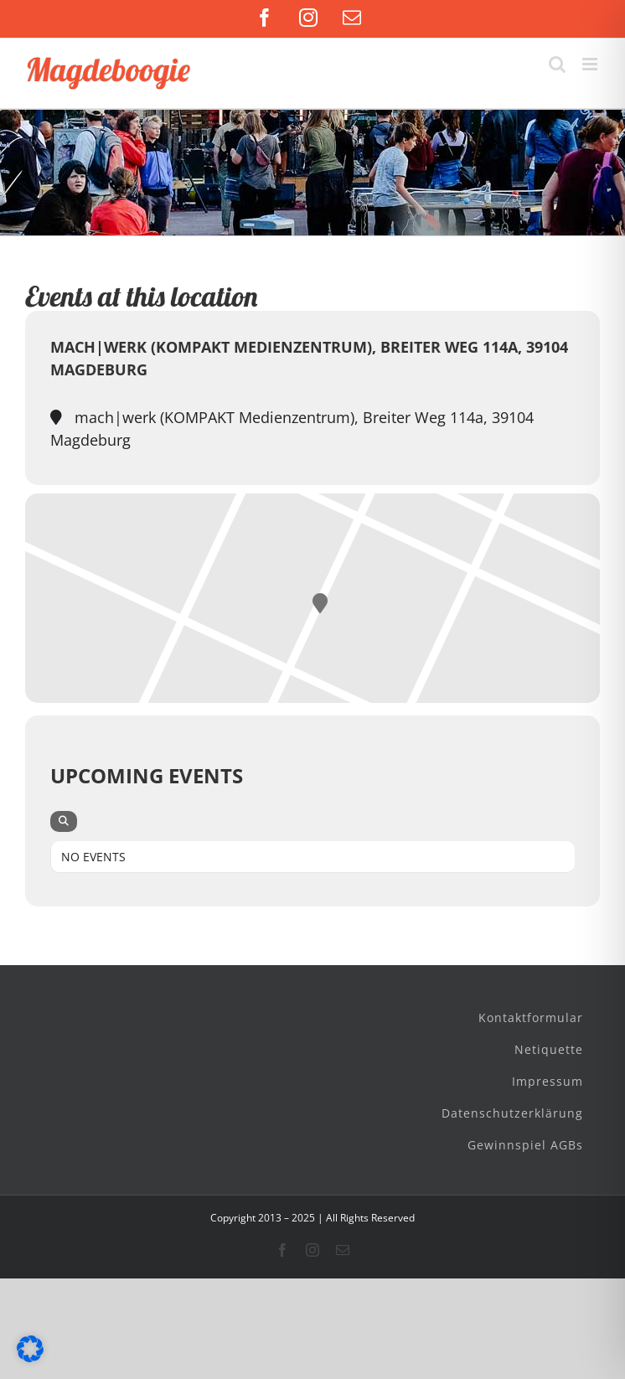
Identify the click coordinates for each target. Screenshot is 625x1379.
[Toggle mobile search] (557, 64)
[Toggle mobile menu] (591, 64)
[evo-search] (63, 821)
